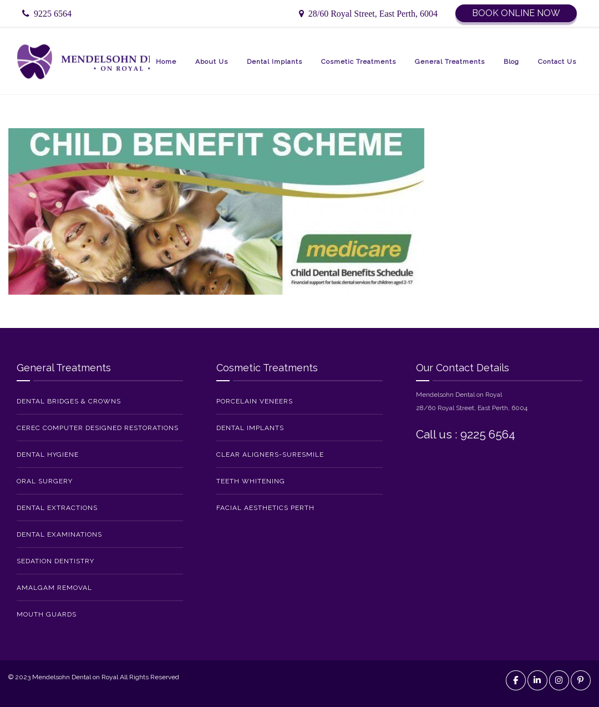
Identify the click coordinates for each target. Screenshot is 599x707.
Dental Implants (274, 61)
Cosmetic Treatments (358, 61)
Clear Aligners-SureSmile (270, 454)
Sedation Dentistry (55, 561)
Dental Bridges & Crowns (69, 401)
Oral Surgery (45, 481)
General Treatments (450, 61)
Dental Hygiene (48, 454)
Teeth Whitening (250, 481)
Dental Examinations (59, 534)
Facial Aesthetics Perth (265, 508)
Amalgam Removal (54, 588)
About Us (211, 61)
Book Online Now (516, 13)
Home (166, 61)
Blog (511, 61)
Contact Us (557, 61)
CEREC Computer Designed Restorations (98, 428)
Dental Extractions (57, 508)
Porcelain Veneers (254, 401)
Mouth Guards (47, 614)
